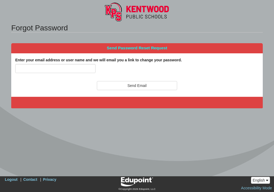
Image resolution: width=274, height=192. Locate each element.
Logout (11, 179)
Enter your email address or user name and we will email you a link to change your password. (98, 60)
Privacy (49, 179)
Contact (30, 179)
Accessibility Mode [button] (256, 188)
